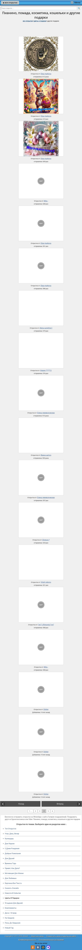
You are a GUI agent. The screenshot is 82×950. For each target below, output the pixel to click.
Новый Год (9, 928)
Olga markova (46, 74)
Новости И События (13, 893)
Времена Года (10, 863)
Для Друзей (9, 858)
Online (45, 709)
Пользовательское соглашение (51, 940)
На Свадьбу (9, 918)
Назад (21, 804)
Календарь (9, 839)
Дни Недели (9, 844)
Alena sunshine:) (46, 328)
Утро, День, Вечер (12, 834)
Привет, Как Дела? (12, 868)
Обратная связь (37, 936)
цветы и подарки (40, 21)
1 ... (30, 811)
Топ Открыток (10, 829)
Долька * (46, 540)
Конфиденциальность (27, 940)
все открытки (10, 3)
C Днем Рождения (12, 849)
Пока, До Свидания (12, 923)
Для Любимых (10, 878)
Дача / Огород (10, 913)
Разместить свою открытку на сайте (61, 936)
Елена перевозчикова (46, 413)
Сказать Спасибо (12, 888)
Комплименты (10, 908)
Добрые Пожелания (13, 853)
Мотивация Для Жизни (14, 873)
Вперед (60, 804)
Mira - (46, 201)
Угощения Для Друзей (14, 903)
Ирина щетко (46, 455)
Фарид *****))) (46, 370)
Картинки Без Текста (13, 883)
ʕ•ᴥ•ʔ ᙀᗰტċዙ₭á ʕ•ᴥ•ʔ (46, 625)
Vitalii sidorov (46, 582)
